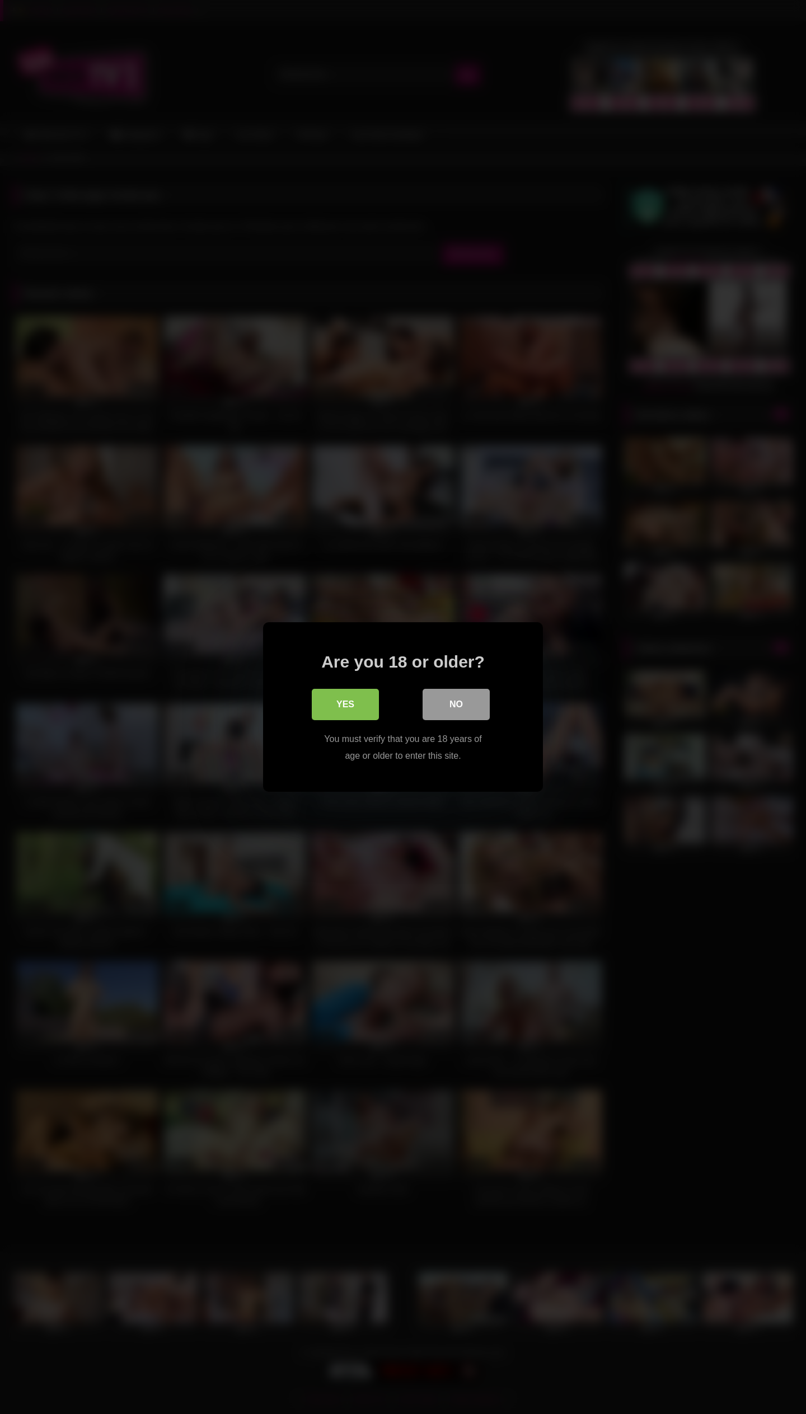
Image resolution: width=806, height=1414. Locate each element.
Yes (345, 704)
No (456, 704)
